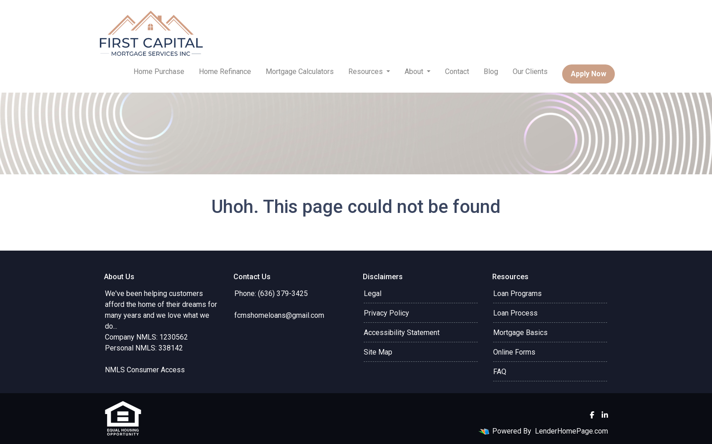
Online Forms (514, 352)
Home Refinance (225, 71)
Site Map (378, 352)
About (415, 71)
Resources (366, 71)
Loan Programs (517, 293)
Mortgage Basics (520, 332)
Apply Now (588, 73)
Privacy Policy (386, 313)
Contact (457, 71)
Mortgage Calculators (300, 71)
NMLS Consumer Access (145, 369)
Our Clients (530, 71)
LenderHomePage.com (571, 431)
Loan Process (515, 313)
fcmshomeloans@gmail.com (279, 315)
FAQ (499, 371)
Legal (372, 293)
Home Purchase (159, 71)
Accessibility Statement (402, 332)
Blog (491, 71)
